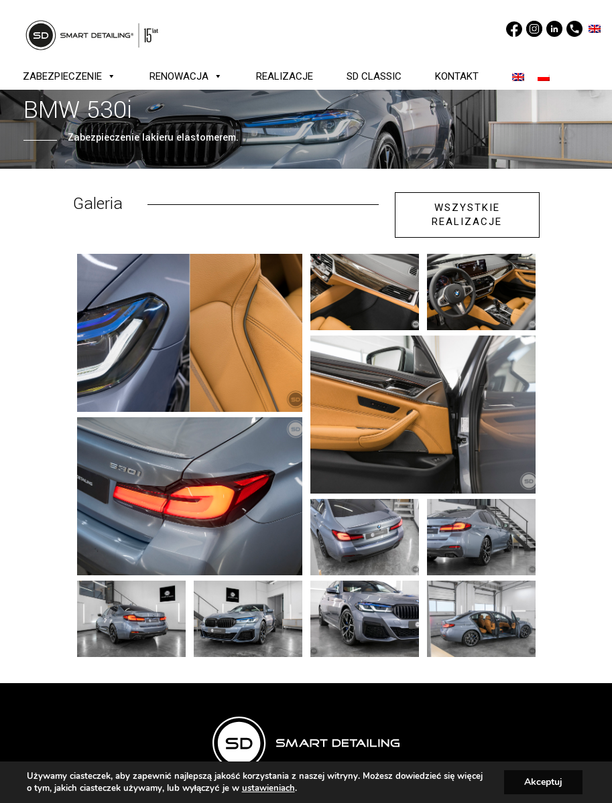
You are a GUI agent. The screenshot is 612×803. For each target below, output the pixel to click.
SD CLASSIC (374, 76)
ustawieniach (268, 788)
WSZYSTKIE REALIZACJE (467, 215)
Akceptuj (543, 782)
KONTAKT (457, 76)
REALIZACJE (284, 76)
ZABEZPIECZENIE (69, 76)
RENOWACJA (186, 76)
